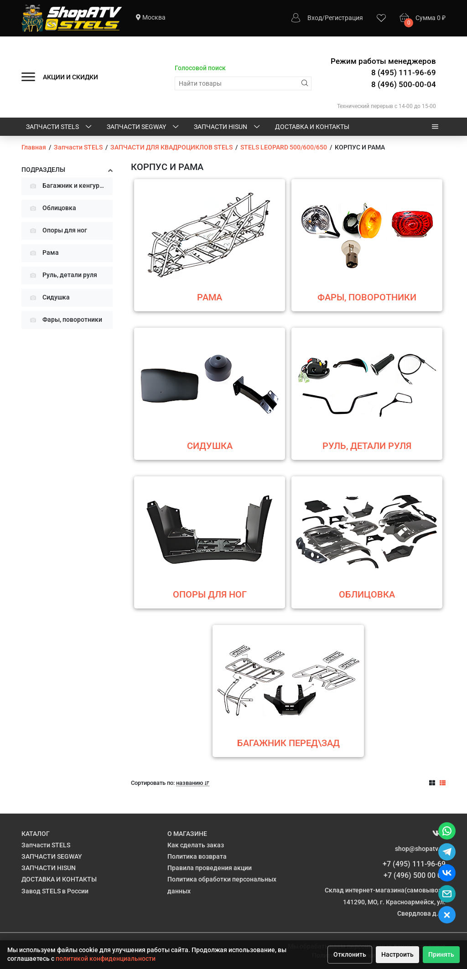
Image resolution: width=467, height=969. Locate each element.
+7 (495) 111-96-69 (414, 864)
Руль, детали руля (62, 275)
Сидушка (48, 298)
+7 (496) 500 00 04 (415, 875)
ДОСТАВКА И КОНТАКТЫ (312, 126)
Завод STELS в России (54, 891)
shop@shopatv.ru (420, 848)
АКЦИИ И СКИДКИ (70, 77)
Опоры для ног (57, 231)
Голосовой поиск (200, 68)
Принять (441, 954)
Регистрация (344, 17)
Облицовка (51, 208)
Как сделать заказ (195, 845)
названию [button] (192, 783)
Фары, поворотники (64, 320)
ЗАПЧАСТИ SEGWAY (143, 127)
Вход (314, 17)
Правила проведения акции (209, 867)
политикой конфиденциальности (106, 958)
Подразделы (43, 169)
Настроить (397, 954)
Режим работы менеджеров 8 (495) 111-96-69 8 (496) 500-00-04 (383, 73)
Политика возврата (197, 856)
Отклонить (349, 954)
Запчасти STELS (59, 127)
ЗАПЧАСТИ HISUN (227, 127)
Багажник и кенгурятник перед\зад (70, 186)
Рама (43, 253)
